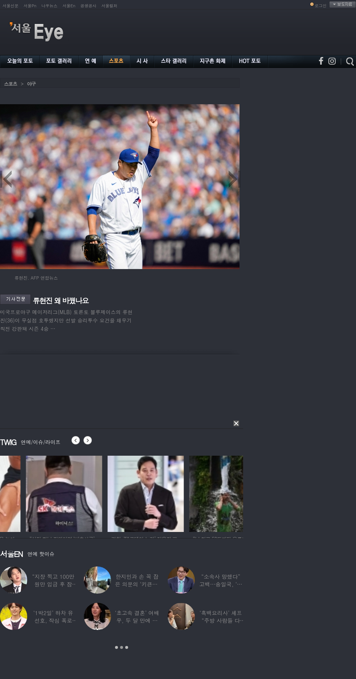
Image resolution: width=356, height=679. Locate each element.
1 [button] (116, 647)
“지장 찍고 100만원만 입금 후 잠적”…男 (53, 584)
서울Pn (30, 5)
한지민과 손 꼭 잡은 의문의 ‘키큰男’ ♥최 (137, 584)
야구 (31, 83)
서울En (68, 5)
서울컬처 (110, 5)
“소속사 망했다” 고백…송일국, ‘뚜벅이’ (220, 584)
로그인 (321, 5)
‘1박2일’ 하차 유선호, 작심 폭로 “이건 (53, 620)
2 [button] (121, 647)
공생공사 (89, 5)
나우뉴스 (49, 5)
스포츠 (10, 83)
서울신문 (11, 5)
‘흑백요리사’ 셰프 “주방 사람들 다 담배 (221, 620)
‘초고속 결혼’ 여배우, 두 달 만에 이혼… (137, 620)
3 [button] (126, 647)
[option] (102, 492)
